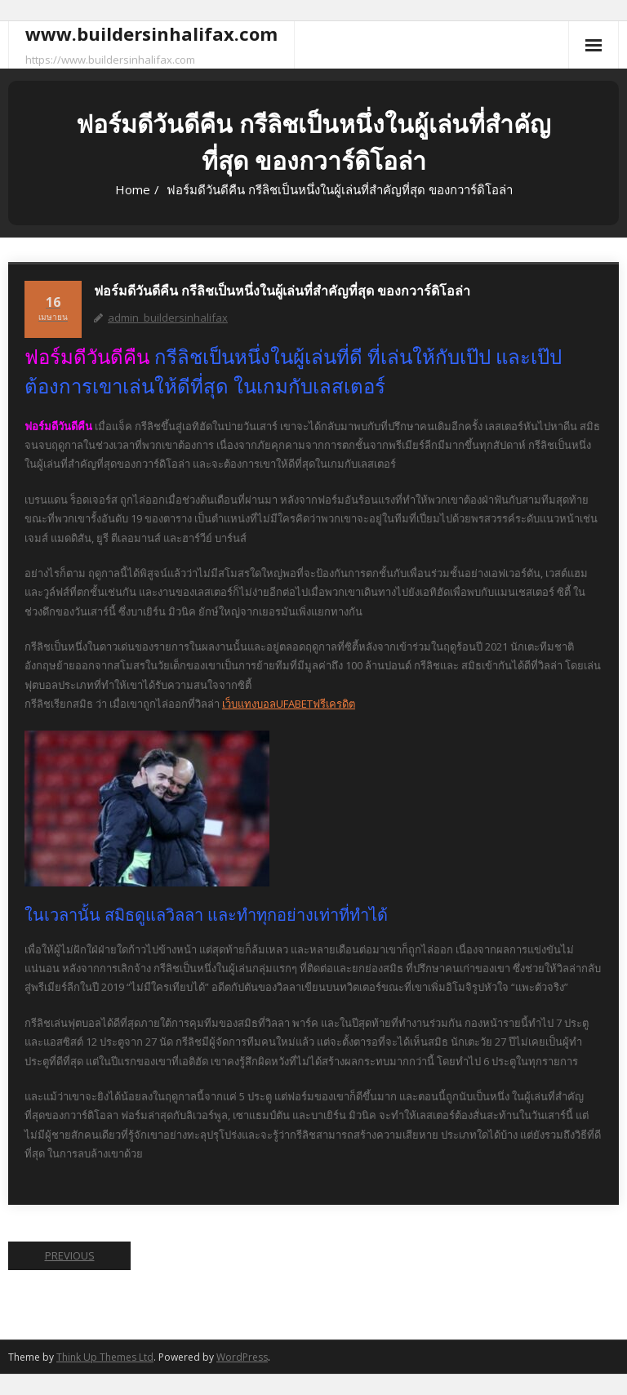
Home (132, 189)
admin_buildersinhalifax (168, 317)
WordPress (242, 1357)
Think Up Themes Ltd (104, 1357)
